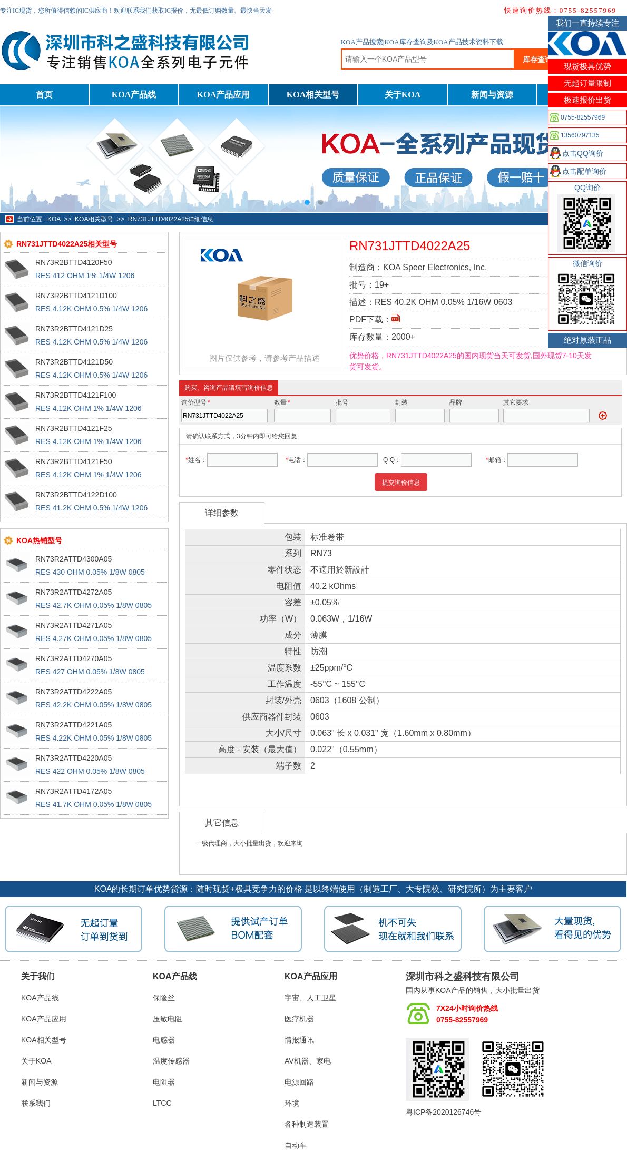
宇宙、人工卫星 (310, 997)
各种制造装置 (307, 1124)
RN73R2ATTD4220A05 (73, 758)
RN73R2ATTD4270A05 (73, 658)
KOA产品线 (134, 94)
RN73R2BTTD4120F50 (73, 262)
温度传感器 (171, 1061)
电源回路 (299, 1082)
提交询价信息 (401, 482)
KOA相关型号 (313, 94)
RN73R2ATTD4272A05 (73, 592)
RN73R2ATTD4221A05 (73, 725)
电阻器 (164, 1082)
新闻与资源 (492, 94)
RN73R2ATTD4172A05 (73, 791)
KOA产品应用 (223, 94)
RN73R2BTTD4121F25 (73, 428)
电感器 (164, 1040)
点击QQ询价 (582, 153)
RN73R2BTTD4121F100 (75, 395)
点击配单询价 (584, 171)
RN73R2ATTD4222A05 (73, 691)
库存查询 (537, 59)
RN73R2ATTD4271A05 (73, 625)
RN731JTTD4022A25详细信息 (171, 219)
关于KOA (402, 94)
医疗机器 (299, 1019)
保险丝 (164, 997)
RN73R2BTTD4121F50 (73, 461)
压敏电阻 (167, 1019)
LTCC (162, 1103)
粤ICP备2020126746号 (443, 1112)
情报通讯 (299, 1040)
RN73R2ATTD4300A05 (73, 559)
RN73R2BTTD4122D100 (76, 494)
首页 (44, 94)
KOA (54, 219)
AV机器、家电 (308, 1061)
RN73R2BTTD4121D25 (74, 328)
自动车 (296, 1145)
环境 (292, 1103)
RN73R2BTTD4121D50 (74, 362)
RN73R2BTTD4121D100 (76, 295)
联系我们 (36, 1103)
